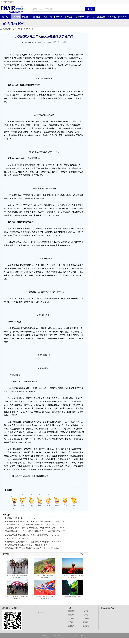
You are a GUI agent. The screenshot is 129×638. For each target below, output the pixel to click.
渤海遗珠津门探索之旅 (14, 518)
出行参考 (79, 17)
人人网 (85, 615)
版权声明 (58, 635)
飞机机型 (90, 17)
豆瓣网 (85, 622)
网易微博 (71, 618)
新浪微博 (71, 611)
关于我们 (43, 635)
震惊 (14, 506)
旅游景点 (101, 17)
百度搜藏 (86, 618)
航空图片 (7, 554)
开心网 (70, 622)
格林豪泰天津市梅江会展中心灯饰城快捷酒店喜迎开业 (27, 535)
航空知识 (69, 17)
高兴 (57, 506)
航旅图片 (26, 17)
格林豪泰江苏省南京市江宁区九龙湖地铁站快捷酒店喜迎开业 (29, 521)
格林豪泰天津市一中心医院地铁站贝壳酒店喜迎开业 (26, 548)
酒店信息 (27, 29)
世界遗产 (122, 17)
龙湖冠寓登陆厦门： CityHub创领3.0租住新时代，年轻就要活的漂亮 (32, 531)
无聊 (48, 506)
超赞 (74, 506)
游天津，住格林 (11, 539)
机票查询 (47, 17)
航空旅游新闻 (17, 29)
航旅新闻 (15, 17)
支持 (65, 506)
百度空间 (71, 626)
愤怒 (31, 506)
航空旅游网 (7, 29)
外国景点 (111, 17)
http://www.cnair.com (29, 42)
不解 (23, 506)
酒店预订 (37, 17)
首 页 (5, 17)
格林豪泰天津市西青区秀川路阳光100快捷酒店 (23, 545)
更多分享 (86, 626)
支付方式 (65, 635)
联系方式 (51, 635)
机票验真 (58, 17)
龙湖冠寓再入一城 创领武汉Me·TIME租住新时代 (24, 525)
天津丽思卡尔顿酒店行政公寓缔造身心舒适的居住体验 (27, 542)
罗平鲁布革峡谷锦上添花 (72, 596)
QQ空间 (85, 611)
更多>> (82, 554)
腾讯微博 (71, 615)
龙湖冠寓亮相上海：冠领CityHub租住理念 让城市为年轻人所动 (30, 528)
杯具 (40, 506)
